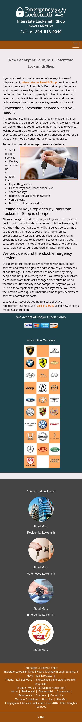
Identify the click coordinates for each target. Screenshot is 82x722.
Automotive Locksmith (41, 573)
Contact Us (57, 695)
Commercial (45, 691)
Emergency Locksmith (41, 614)
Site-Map (61, 699)
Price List (47, 699)
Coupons (41, 695)
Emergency (25, 695)
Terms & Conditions (26, 699)
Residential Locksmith (41, 532)
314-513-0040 (48, 31)
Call (41, 717)
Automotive (63, 691)
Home (14, 691)
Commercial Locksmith (41, 491)
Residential (28, 691)
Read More (41, 526)
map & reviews (44, 675)
